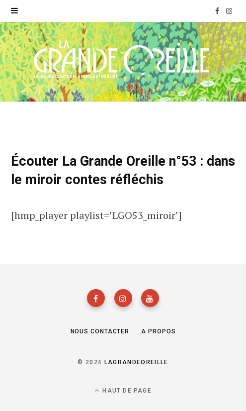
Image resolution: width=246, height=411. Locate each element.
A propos (158, 331)
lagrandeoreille (136, 362)
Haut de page (123, 390)
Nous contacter (100, 331)
